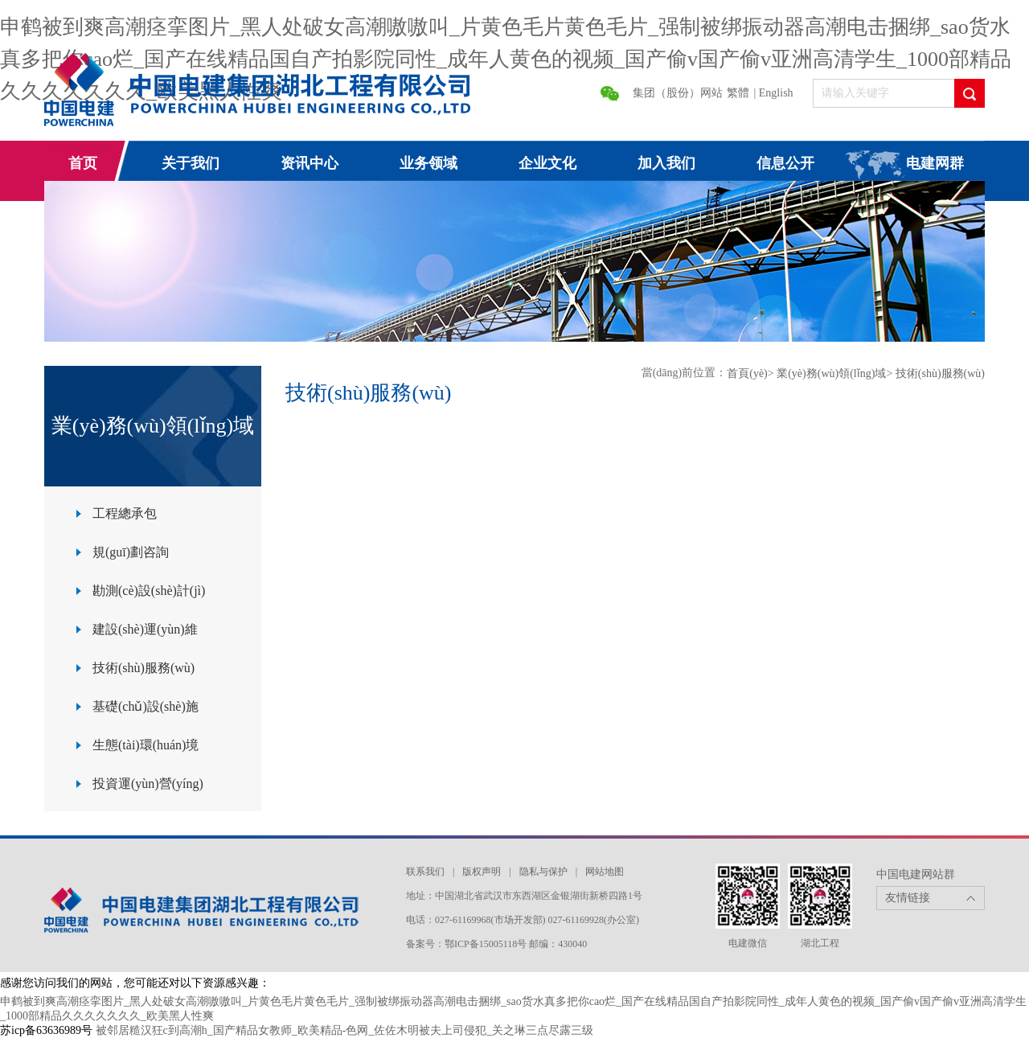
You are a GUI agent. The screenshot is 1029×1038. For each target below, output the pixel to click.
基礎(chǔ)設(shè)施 (145, 706)
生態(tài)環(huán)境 (145, 745)
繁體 (738, 93)
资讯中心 (309, 163)
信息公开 (785, 163)
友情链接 (907, 898)
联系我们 (425, 871)
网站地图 (604, 871)
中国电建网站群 (915, 874)
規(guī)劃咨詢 (130, 552)
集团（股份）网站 (678, 93)
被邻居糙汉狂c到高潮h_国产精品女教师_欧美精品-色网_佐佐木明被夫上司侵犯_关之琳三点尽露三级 (345, 1030)
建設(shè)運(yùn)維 (145, 629)
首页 (82, 163)
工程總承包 (124, 513)
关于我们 (190, 163)
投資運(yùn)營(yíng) (147, 783)
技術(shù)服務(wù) (143, 668)
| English (773, 93)
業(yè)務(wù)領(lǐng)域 (831, 373)
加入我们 (666, 163)
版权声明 (481, 871)
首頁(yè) (747, 373)
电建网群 (935, 163)
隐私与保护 (543, 871)
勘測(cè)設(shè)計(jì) (148, 590)
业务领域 (428, 163)
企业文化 (547, 163)
